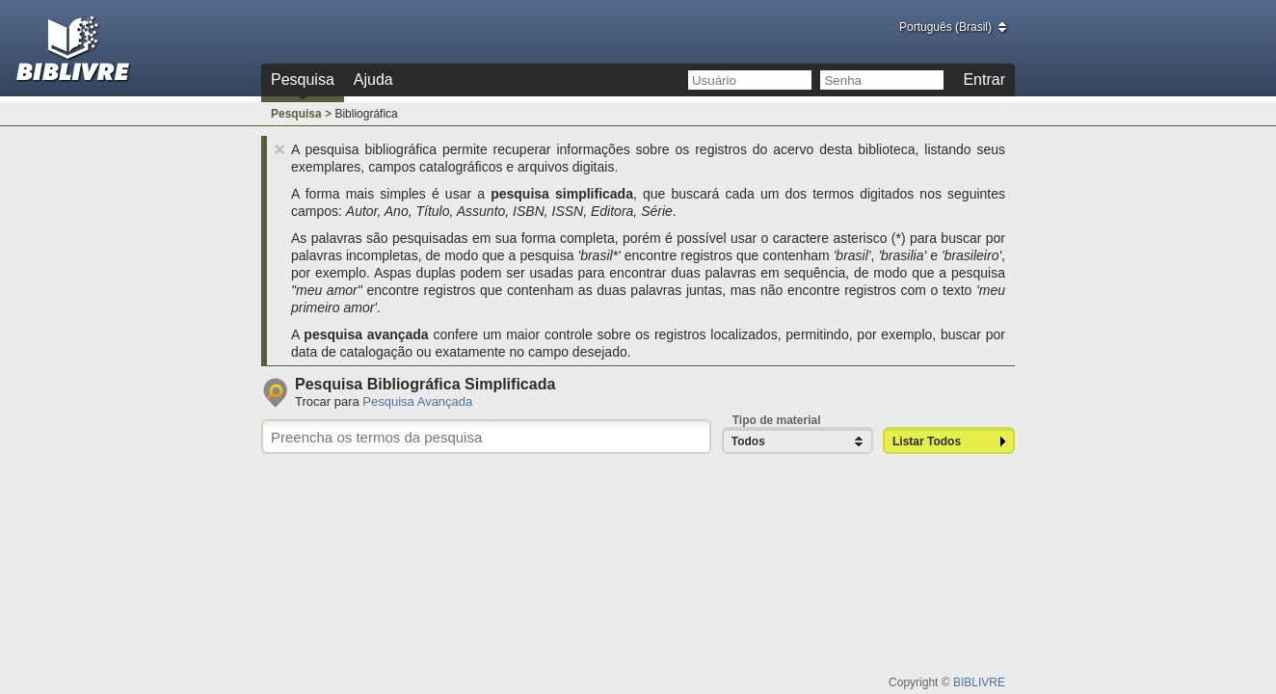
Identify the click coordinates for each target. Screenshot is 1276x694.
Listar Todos (926, 441)
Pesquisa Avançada (417, 401)
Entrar (984, 79)
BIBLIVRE (979, 682)
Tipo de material (776, 420)
